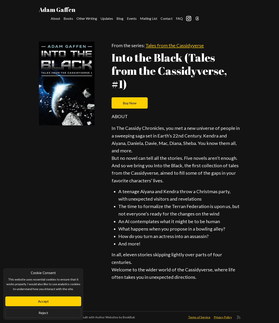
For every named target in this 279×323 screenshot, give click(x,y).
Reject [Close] (43, 313)
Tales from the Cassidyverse (175, 45)
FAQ (179, 18)
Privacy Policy (223, 317)
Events (132, 18)
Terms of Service (199, 317)
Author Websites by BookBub (115, 317)
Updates (107, 18)
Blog (119, 18)
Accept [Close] (43, 301)
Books (68, 18)
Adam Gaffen (57, 10)
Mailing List (148, 18)
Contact (167, 18)
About (55, 18)
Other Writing (86, 18)
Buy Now (129, 103)
